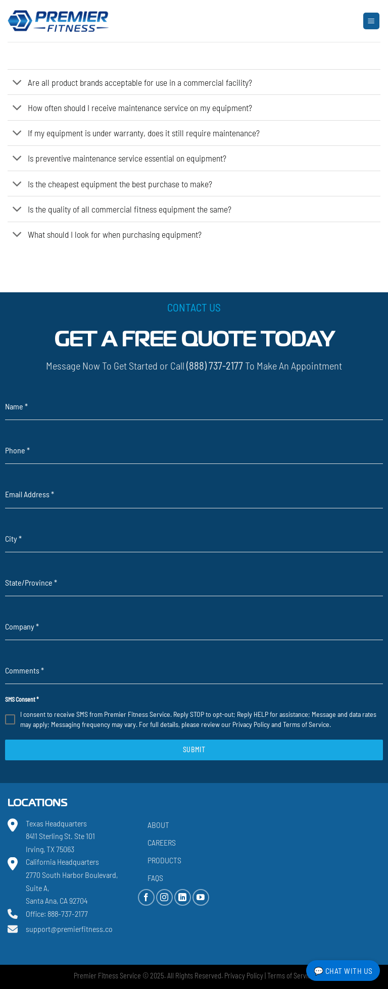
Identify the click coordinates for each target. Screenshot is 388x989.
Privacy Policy (251, 724)
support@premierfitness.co (69, 928)
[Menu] (371, 21)
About (158, 824)
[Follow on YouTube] (200, 897)
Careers (162, 842)
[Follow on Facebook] (146, 897)
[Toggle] (17, 83)
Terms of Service (306, 724)
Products (164, 860)
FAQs (155, 877)
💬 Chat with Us (343, 970)
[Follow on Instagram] (164, 897)
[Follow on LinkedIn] (182, 897)
